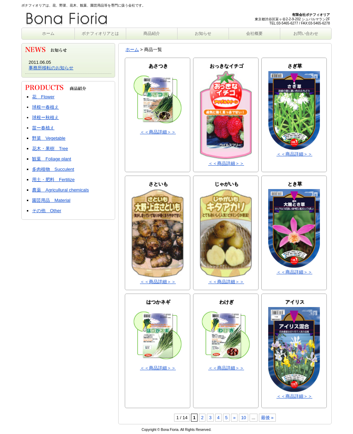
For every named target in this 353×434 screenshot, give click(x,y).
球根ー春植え (45, 107)
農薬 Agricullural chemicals (60, 190)
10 (243, 417)
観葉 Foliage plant (51, 158)
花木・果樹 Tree (50, 148)
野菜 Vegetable (48, 138)
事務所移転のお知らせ (51, 67)
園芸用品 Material (51, 200)
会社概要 (254, 33)
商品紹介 (151, 33)
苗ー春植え (43, 127)
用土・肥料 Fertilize (53, 179)
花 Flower (43, 96)
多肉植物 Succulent (53, 169)
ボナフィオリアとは (100, 33)
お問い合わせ (305, 33)
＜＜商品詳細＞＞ (158, 132)
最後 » (267, 417)
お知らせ (203, 33)
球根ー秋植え (45, 117)
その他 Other (46, 210)
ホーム (48, 33)
